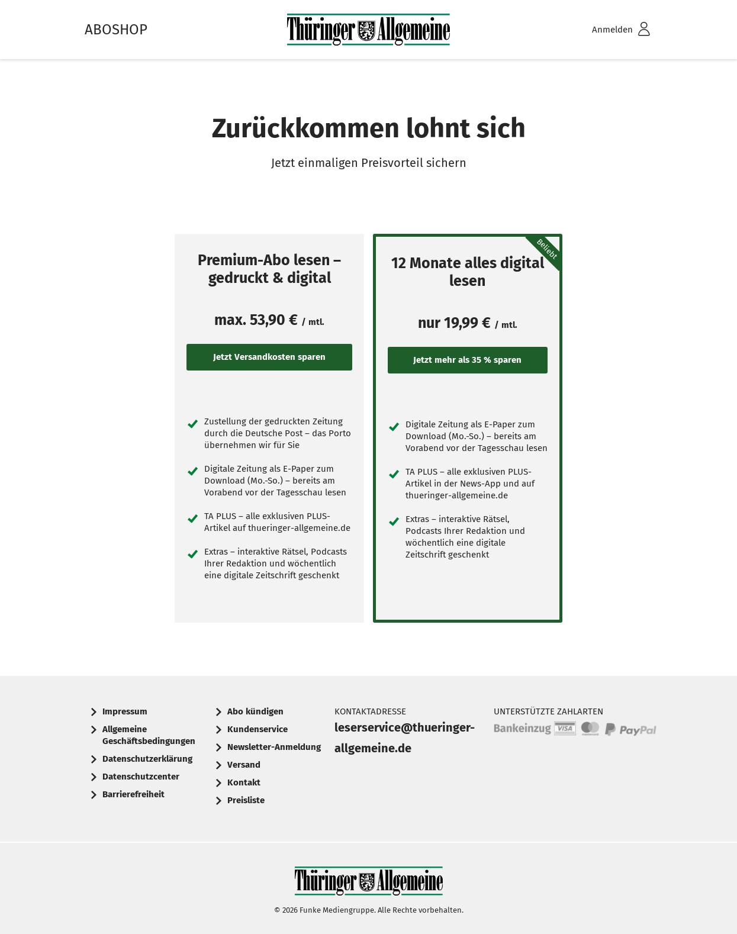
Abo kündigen (255, 711)
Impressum (124, 711)
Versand (243, 764)
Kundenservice (257, 729)
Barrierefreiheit (133, 794)
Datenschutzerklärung (147, 758)
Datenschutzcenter (140, 776)
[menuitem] (605, 30)
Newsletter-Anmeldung (274, 747)
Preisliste (246, 800)
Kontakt (243, 782)
